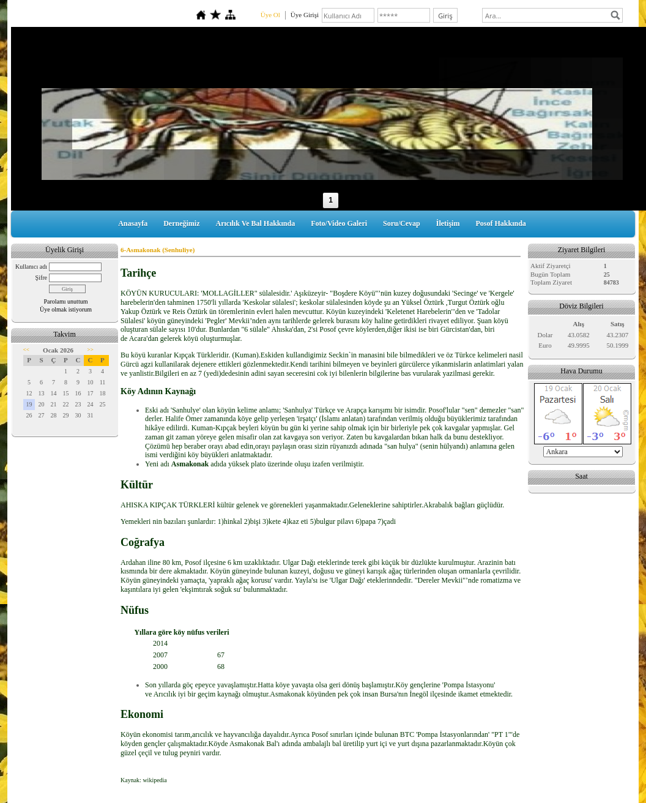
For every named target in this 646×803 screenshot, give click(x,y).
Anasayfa (132, 223)
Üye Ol (270, 14)
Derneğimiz (181, 223)
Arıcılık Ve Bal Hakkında (255, 223)
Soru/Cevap (401, 223)
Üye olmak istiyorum (66, 309)
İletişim (448, 223)
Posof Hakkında (500, 223)
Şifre (41, 277)
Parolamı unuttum (66, 301)
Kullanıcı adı (31, 266)
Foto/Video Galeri (339, 223)
